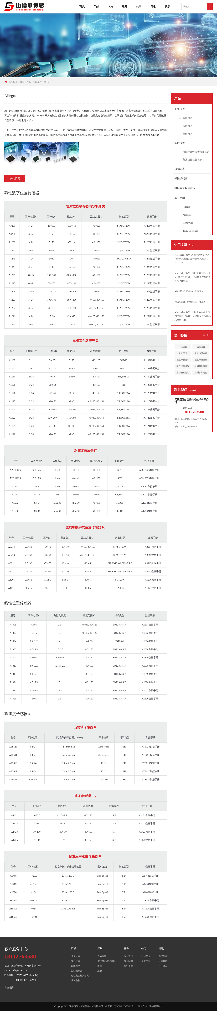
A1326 (13, 698)
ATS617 (13, 771)
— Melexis (185, 215)
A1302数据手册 (150, 633)
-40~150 (96, 242)
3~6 (31, 368)
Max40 (47, 579)
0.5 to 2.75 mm (68, 908)
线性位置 (180, 143)
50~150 (51, 283)
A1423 (14, 831)
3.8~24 (30, 275)
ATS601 (13, 755)
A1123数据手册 (152, 409)
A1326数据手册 (150, 698)
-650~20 (52, 385)
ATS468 (13, 900)
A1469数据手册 (150, 884)
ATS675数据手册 (150, 779)
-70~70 (47, 547)
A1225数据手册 (152, 291)
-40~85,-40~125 (89, 624)
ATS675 (13, 779)
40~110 (71, 426)
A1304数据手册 (150, 641)
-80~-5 (71, 267)
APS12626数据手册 (149, 470)
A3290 (12, 234)
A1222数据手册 (152, 308)
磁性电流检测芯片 (185, 188)
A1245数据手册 (152, 258)
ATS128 (13, 746)
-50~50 (71, 393)
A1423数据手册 (147, 831)
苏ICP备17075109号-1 (124, 1006)
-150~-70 (71, 308)
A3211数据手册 (153, 571)
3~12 (31, 360)
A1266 (11, 579)
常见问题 (128, 961)
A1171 (11, 588)
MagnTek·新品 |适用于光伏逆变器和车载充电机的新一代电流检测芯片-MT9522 (192, 259)
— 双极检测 (185, 126)
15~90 (51, 316)
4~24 (37, 486)
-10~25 (51, 250)
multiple (60, 657)
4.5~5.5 (34, 649)
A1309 (13, 657)
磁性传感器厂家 (182, 360)
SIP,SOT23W (123, 226)
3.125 (59, 690)
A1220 (12, 324)
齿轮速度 (180, 168)
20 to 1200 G (68, 875)
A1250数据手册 (152, 250)
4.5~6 (34, 624)
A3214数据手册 (153, 547)
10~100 (51, 226)
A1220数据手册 (152, 324)
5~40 (51, 258)
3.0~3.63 (34, 641)
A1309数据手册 (150, 657)
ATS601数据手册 (150, 755)
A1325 (13, 690)
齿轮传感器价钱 (201, 354)
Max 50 (52, 401)
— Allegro (184, 206)
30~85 (52, 360)
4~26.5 (33, 875)
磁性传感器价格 (182, 367)
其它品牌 (37, 82)
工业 (99, 971)
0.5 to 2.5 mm (69, 755)
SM (124, 917)
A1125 (12, 401)
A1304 (13, 641)
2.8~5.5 (37, 470)
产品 (96, 6)
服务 (124, 6)
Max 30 (57, 503)
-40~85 (96, 368)
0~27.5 (36, 815)
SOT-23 (123, 360)
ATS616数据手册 (150, 763)
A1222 (12, 308)
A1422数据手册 (147, 823)
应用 (110, 6)
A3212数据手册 (153, 563)
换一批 (206, 335)
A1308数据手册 (150, 649)
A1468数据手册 (150, 875)
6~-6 (65, 588)
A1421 (14, 815)
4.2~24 (33, 746)
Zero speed (103, 746)
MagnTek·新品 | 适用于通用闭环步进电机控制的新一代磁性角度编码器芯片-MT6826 (193, 277)
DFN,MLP (120, 588)
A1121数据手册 (152, 426)
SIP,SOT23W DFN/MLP (120, 563)
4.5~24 (33, 771)
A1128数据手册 (152, 385)
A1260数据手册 (152, 242)
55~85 (71, 368)
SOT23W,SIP (119, 624)
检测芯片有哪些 (201, 367)
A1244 (12, 267)
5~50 (51, 234)
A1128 (12, 385)
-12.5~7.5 (62, 815)
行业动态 (163, 966)
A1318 (13, 665)
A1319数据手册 (150, 674)
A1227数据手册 (152, 283)
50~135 (52, 426)
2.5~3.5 (28, 563)
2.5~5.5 (28, 547)
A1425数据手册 (147, 840)
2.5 (59, 624)
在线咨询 (15, 178)
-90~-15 (71, 316)
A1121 (12, 426)
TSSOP (119, 503)
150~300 (71, 409)
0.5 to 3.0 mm (69, 779)
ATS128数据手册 (150, 746)
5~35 (36, 823)
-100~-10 (71, 226)
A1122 (12, 417)
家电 (99, 966)
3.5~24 (37, 494)
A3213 (11, 555)
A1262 (15, 486)
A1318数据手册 (150, 665)
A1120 (12, 434)
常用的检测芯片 (182, 373)
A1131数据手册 (152, 368)
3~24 (30, 226)
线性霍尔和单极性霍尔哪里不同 (191, 302)
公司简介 (145, 956)
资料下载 (128, 966)
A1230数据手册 (149, 511)
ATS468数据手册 (150, 900)
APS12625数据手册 (149, 478)
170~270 (51, 291)
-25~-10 (71, 250)
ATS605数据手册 (150, 908)
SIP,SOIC (119, 494)
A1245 (12, 258)
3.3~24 (37, 503)
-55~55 (52, 393)
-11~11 (36, 840)
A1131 (12, 368)
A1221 (12, 316)
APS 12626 (15, 470)
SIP (123, 385)
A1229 (12, 275)
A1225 (12, 291)
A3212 (11, 563)
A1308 (13, 649)
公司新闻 (163, 961)
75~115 (52, 368)
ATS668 (13, 917)
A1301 (13, 624)
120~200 (52, 417)
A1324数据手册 (150, 682)
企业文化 (145, 961)
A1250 (12, 250)
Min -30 (76, 503)
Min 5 (71, 401)
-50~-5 (71, 234)
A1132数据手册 (152, 360)
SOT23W (120, 579)
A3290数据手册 (152, 234)
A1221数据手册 (152, 316)
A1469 (13, 884)
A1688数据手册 (150, 892)
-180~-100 (71, 275)
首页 (82, 6)
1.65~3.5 (29, 588)
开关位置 (180, 109)
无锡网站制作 (156, 1006)
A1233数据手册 (149, 494)
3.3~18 (37, 511)
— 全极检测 (185, 118)
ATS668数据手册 (150, 917)
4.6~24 (33, 917)
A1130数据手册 (152, 376)
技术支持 (128, 956)
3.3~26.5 (33, 779)
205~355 (52, 409)
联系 (167, 6)
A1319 (13, 674)
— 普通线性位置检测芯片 (193, 159)
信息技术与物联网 (106, 961)
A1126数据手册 (152, 393)
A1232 (15, 503)
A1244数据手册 (152, 267)
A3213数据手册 (153, 555)
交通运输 (101, 956)
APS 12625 (15, 478)
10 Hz (104, 763)
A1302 (13, 633)
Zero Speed (102, 875)
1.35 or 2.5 (59, 665)
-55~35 (75, 494)
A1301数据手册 (150, 624)
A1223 (12, 299)
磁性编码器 (181, 178)
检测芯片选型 (201, 372)
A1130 (12, 376)
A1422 (14, 823)
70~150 (51, 308)
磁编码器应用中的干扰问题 (189, 291)
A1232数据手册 (149, 503)
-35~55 (57, 494)
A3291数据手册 (152, 226)
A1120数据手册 (152, 434)
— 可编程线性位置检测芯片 (194, 152)
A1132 (12, 360)
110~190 (71, 417)
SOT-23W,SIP (124, 258)
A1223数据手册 (152, 299)
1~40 (57, 470)
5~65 (71, 360)
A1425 (14, 840)
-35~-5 (62, 823)
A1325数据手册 (150, 690)
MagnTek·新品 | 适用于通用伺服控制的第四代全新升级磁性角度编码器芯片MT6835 (193, 316)
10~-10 (65, 547)
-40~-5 (71, 258)
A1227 (12, 283)
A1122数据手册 (152, 417)
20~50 (71, 376)
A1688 (13, 892)
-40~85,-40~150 (96, 299)
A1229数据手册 (152, 275)
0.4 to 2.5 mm (69, 763)
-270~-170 (71, 291)
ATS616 (13, 763)
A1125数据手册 (152, 401)
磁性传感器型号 (201, 360)
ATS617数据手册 (150, 771)
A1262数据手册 (149, 486)
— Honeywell (186, 222)
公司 (139, 6)
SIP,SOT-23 (123, 376)
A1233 (15, 494)
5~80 (51, 267)
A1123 (12, 409)
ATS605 (13, 908)
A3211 (11, 571)
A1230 (15, 511)
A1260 (12, 242)
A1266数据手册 (153, 579)
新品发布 (163, 956)
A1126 (12, 393)
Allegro (47, 82)
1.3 (59, 633)
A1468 (13, 875)
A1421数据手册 (147, 815)
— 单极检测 (185, 134)
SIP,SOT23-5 (119, 486)
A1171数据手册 (153, 588)
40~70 (52, 376)
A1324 (13, 682)
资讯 (153, 6)
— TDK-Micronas (188, 231)
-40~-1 (75, 470)
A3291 (12, 226)
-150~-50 (71, 283)
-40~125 (96, 226)
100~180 (51, 275)
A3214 (11, 547)
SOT (119, 470)
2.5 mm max (69, 746)
